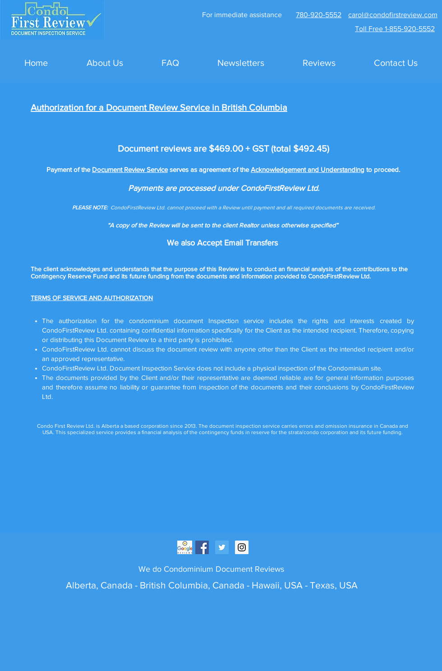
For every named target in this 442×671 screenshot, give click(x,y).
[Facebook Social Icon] (202, 547)
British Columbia (173, 585)
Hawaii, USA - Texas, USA (305, 585)
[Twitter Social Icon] (222, 547)
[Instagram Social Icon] (242, 547)
